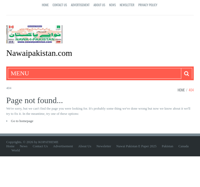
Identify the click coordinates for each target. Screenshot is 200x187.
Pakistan (167, 146)
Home (45, 5)
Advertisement (80, 5)
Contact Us (60, 5)
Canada (183, 146)
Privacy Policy (147, 5)
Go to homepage (22, 121)
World (15, 150)
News (112, 5)
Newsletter (127, 5)
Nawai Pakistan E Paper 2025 (136, 146)
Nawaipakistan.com (39, 53)
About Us (99, 5)
